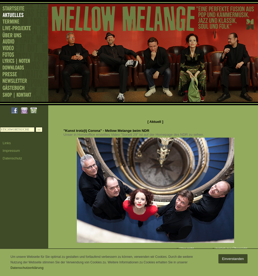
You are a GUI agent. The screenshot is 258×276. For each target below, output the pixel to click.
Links (7, 143)
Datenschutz (12, 158)
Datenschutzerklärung (27, 268)
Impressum (11, 151)
